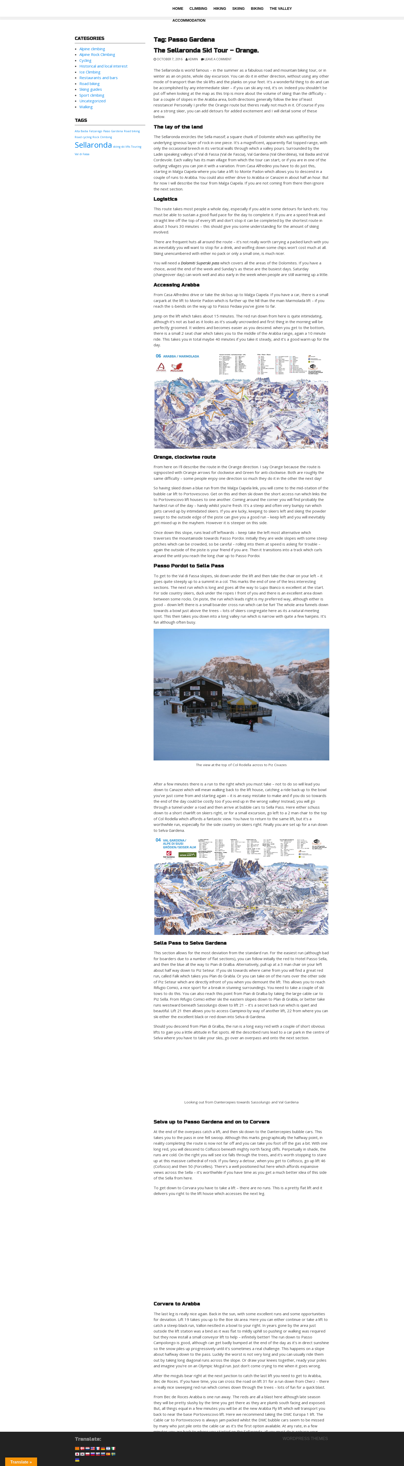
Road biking (89, 83)
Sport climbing (91, 95)
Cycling (85, 60)
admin (193, 59)
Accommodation (188, 20)
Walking (86, 106)
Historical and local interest (103, 66)
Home (177, 8)
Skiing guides (90, 89)
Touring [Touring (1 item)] (136, 146)
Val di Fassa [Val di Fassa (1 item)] (82, 154)
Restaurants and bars (98, 77)
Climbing (198, 8)
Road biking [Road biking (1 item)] (132, 131)
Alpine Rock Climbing (97, 54)
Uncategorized (92, 100)
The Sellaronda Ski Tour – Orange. (206, 50)
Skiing (238, 8)
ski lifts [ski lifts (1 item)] (125, 146)
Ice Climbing (89, 71)
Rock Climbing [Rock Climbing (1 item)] (102, 137)
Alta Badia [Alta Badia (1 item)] (81, 131)
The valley (281, 8)
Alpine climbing (92, 48)
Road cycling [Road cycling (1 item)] (83, 137)
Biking (257, 8)
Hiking (220, 8)
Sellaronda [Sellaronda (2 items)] (93, 145)
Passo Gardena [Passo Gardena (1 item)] (113, 131)
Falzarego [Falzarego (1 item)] (95, 131)
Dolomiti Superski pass (200, 262)
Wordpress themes (305, 1438)
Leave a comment (218, 59)
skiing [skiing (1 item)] (116, 146)
